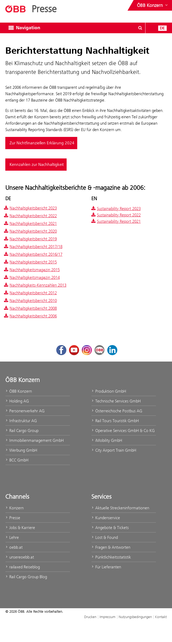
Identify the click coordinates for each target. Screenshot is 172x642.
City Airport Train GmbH (113, 450)
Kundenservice (105, 517)
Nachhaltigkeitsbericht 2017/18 (33, 246)
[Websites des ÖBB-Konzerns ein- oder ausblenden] (153, 5)
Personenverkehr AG (25, 410)
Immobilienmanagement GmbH (34, 440)
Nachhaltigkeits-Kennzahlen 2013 (35, 285)
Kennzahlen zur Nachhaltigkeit (37, 164)
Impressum (107, 617)
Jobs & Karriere (20, 527)
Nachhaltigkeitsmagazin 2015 (32, 269)
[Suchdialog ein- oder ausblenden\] (140, 28)
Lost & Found (104, 537)
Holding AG (17, 401)
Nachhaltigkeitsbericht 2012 (30, 292)
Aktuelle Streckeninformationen (120, 507)
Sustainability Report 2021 (116, 221)
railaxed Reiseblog (22, 566)
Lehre (12, 537)
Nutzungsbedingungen (135, 617)
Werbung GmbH (21, 450)
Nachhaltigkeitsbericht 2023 (30, 208)
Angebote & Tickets (110, 527)
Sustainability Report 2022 (116, 214)
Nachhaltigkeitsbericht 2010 (30, 300)
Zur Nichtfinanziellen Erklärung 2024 (42, 143)
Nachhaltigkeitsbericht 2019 (30, 238)
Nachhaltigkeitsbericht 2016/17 (33, 254)
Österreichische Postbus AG (116, 410)
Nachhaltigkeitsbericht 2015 (30, 262)
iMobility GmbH (106, 440)
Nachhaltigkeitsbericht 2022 (30, 215)
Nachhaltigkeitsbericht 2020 (30, 231)
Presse (12, 517)
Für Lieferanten (106, 566)
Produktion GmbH (108, 391)
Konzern (14, 507)
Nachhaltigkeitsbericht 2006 (30, 315)
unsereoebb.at (19, 557)
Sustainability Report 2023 (116, 208)
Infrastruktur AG (21, 420)
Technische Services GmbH (116, 401)
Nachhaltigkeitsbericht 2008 (30, 308)
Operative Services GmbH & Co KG (123, 430)
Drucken (90, 617)
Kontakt (161, 617)
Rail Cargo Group (21, 430)
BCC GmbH (16, 460)
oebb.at (14, 547)
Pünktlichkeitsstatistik (111, 557)
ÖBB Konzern (18, 391)
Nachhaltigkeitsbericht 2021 (30, 223)
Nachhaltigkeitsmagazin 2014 (32, 277)
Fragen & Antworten (110, 547)
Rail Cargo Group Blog (26, 576)
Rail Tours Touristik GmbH (115, 420)
